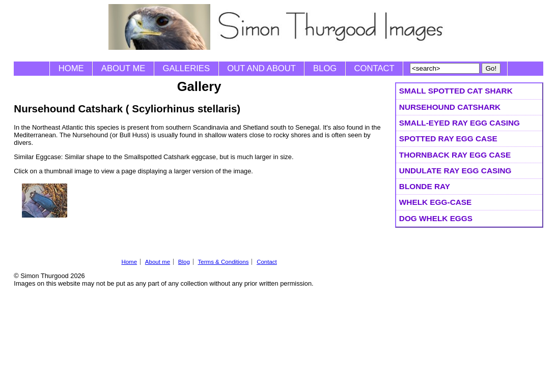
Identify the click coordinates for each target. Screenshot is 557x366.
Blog (325, 68)
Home (71, 68)
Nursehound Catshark (449, 107)
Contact (374, 68)
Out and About (261, 68)
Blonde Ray (424, 186)
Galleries (186, 68)
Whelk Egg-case (435, 202)
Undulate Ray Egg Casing (455, 170)
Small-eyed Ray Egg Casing (459, 122)
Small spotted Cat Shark (456, 90)
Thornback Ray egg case (455, 154)
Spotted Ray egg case (448, 138)
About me (123, 68)
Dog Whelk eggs (435, 218)
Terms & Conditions (223, 262)
